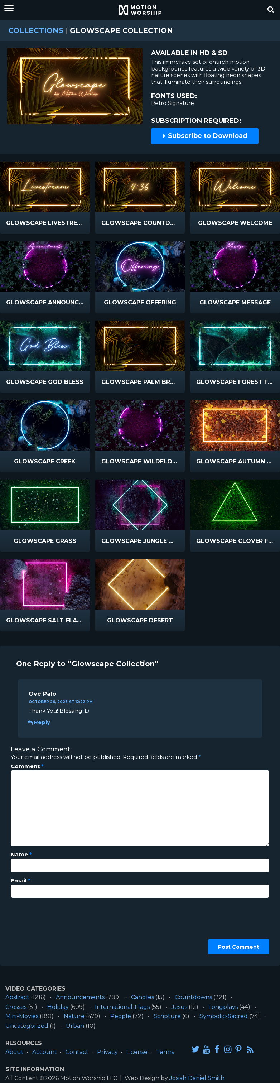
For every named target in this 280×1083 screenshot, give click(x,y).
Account (44, 1052)
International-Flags (122, 1006)
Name (21, 854)
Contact (77, 1052)
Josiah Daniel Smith (197, 1078)
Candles (142, 997)
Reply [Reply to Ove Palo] (39, 722)
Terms (165, 1052)
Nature (74, 1016)
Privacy (107, 1052)
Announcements (80, 997)
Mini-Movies (21, 1016)
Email (20, 880)
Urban (75, 1025)
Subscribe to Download (204, 136)
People (120, 1016)
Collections (35, 30)
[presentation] (40, 929)
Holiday (58, 1006)
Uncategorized (26, 1025)
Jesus (179, 1006)
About (14, 1052)
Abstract (17, 997)
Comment (27, 766)
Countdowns (193, 997)
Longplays (223, 1006)
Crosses (15, 1006)
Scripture (167, 1016)
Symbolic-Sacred (223, 1016)
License (137, 1052)
